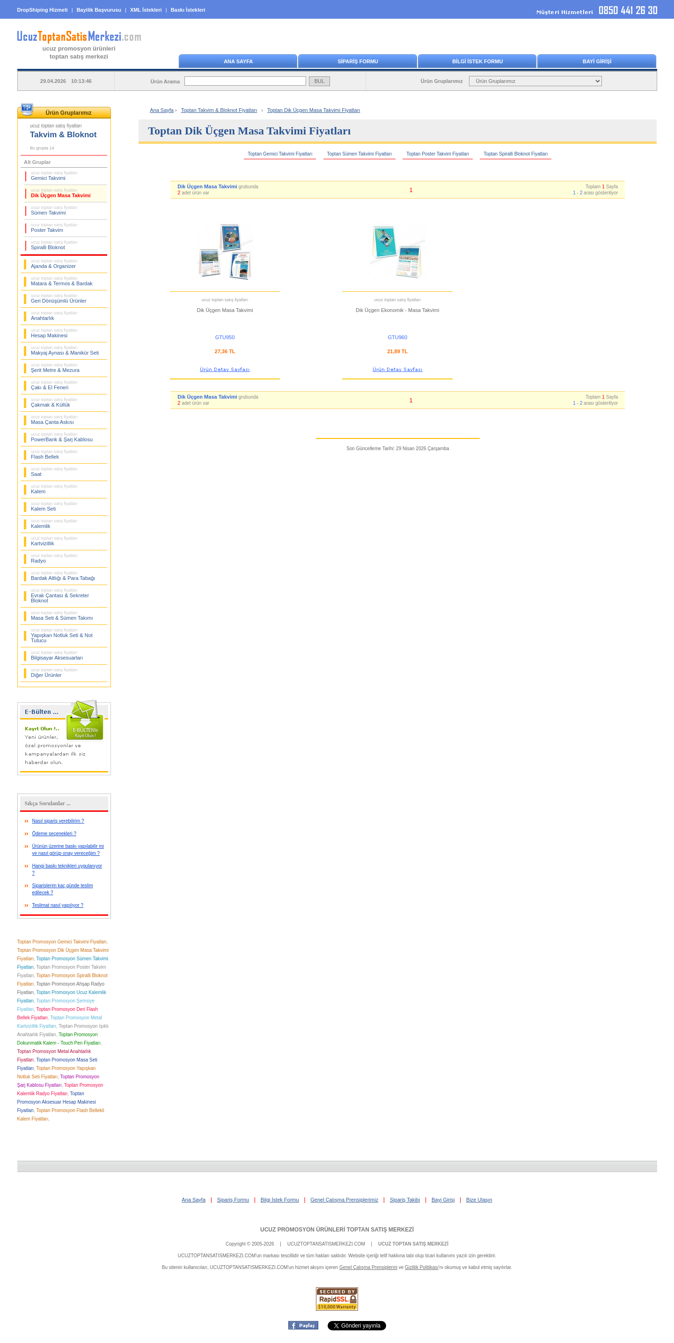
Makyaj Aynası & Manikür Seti (65, 350)
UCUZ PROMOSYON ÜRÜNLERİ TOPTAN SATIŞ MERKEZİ (337, 1229)
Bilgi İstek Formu (280, 1199)
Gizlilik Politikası (422, 1267)
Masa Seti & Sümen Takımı (62, 615)
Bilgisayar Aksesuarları (57, 655)
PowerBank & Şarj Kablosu (62, 437)
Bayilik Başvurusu (99, 10)
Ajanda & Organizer (54, 264)
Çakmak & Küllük (54, 402)
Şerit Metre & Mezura (55, 368)
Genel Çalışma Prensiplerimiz (344, 1199)
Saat (54, 472)
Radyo (54, 558)
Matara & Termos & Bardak (62, 281)
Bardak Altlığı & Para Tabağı (63, 576)
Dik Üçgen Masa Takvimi (61, 193)
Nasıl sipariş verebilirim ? (58, 821)
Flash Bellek (54, 454)
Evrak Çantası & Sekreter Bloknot (60, 595)
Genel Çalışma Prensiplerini (368, 1267)
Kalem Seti (54, 506)
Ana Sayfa (162, 110)
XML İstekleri (146, 10)
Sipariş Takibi (405, 1199)
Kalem (54, 489)
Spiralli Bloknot (54, 245)
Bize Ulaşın (479, 1199)
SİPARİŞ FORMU (357, 61)
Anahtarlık (54, 316)
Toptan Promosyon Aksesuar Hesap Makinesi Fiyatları (56, 1102)
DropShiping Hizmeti (42, 10)
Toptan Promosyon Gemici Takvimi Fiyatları (62, 941)
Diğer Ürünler (54, 673)
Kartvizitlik (54, 541)
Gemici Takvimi (54, 176)
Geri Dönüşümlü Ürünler (59, 298)
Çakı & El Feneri (54, 385)
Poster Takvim (54, 228)
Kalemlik (54, 524)
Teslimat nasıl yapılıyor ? (58, 905)
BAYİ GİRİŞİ (597, 61)
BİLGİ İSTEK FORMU (477, 61)
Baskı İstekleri (188, 10)
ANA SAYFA (238, 61)
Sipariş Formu (233, 1199)
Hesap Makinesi (54, 333)
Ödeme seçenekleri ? (54, 833)
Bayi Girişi (443, 1199)
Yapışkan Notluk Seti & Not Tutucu (62, 635)
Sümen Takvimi (54, 210)
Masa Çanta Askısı (54, 420)
